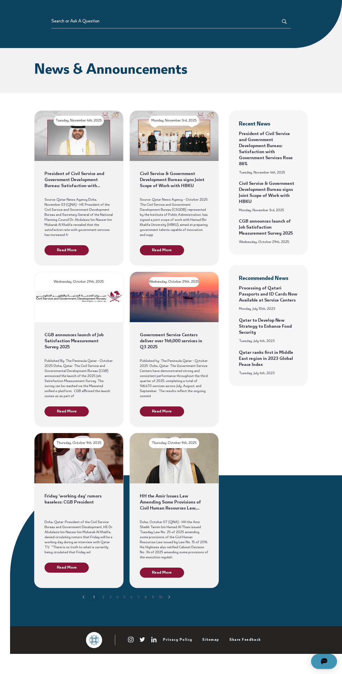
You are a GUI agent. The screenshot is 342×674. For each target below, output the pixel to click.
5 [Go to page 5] (124, 612)
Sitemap (210, 655)
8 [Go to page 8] (146, 612)
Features (171, 7)
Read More (67, 265)
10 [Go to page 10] (160, 612)
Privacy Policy (177, 655)
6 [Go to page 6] (132, 612)
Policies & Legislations (137, 7)
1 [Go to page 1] (94, 612)
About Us (278, 7)
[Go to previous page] (83, 613)
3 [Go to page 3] (110, 612)
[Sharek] (50, 7)
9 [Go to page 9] (153, 612)
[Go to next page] (169, 613)
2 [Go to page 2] (103, 612)
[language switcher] (337, 8)
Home (75, 7)
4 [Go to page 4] (117, 612)
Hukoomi (320, 7)
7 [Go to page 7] (139, 612)
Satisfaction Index (246, 7)
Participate (97, 7)
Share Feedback (245, 655)
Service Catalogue (204, 7)
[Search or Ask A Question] (301, 36)
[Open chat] (311, 661)
